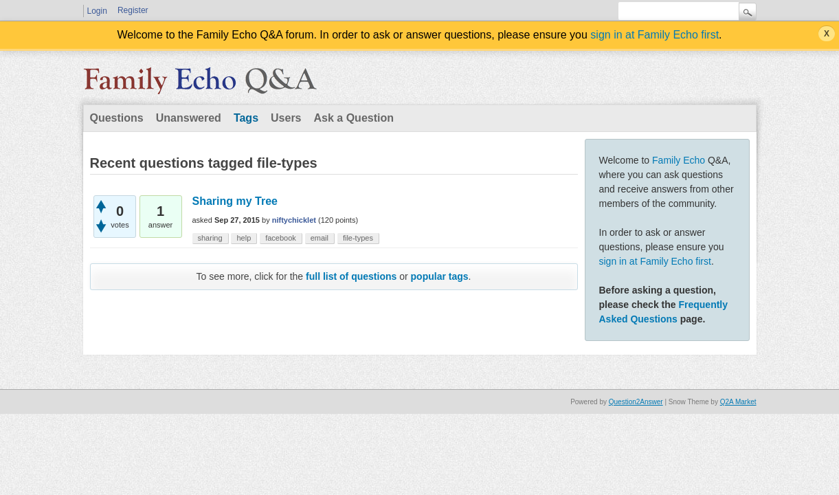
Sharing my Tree (235, 201)
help (243, 238)
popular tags (440, 276)
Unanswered (188, 118)
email (319, 238)
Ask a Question (354, 118)
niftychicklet (294, 220)
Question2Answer (636, 402)
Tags (246, 118)
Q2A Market (738, 402)
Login (97, 11)
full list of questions (351, 276)
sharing (210, 238)
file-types (358, 238)
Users (286, 118)
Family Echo (678, 160)
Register (133, 10)
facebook (280, 238)
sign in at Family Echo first (654, 35)
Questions (117, 118)
